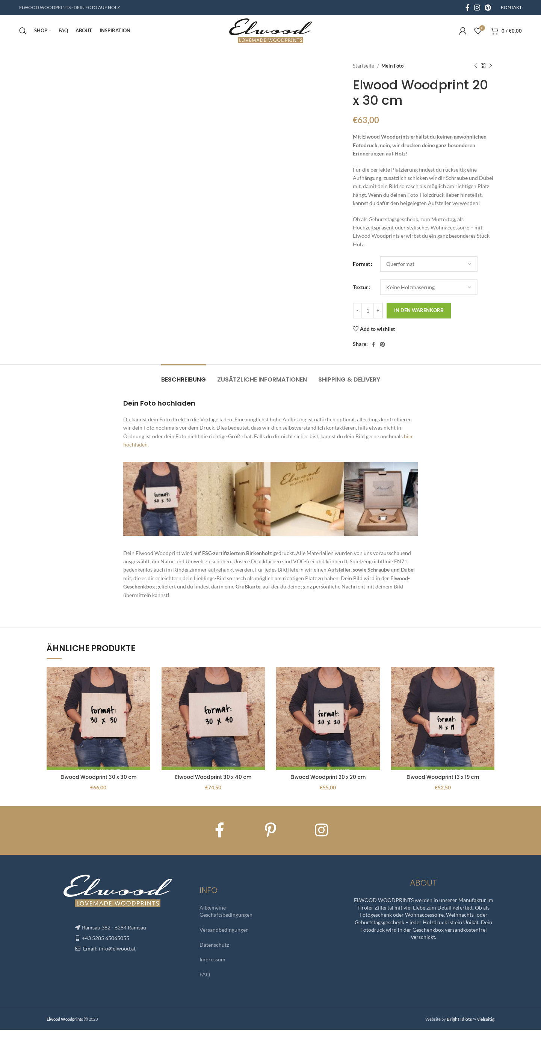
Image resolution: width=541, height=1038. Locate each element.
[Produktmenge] (367, 319)
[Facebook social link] (467, 8)
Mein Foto (392, 74)
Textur (360, 296)
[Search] (22, 35)
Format (361, 272)
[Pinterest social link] (487, 8)
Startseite (364, 74)
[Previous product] (475, 74)
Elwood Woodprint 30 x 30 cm (98, 785)
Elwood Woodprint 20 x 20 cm (328, 785)
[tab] (183, 384)
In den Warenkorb (418, 319)
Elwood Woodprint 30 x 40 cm (213, 785)
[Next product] (490, 74)
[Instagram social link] (477, 8)
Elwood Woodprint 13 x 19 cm (442, 785)
